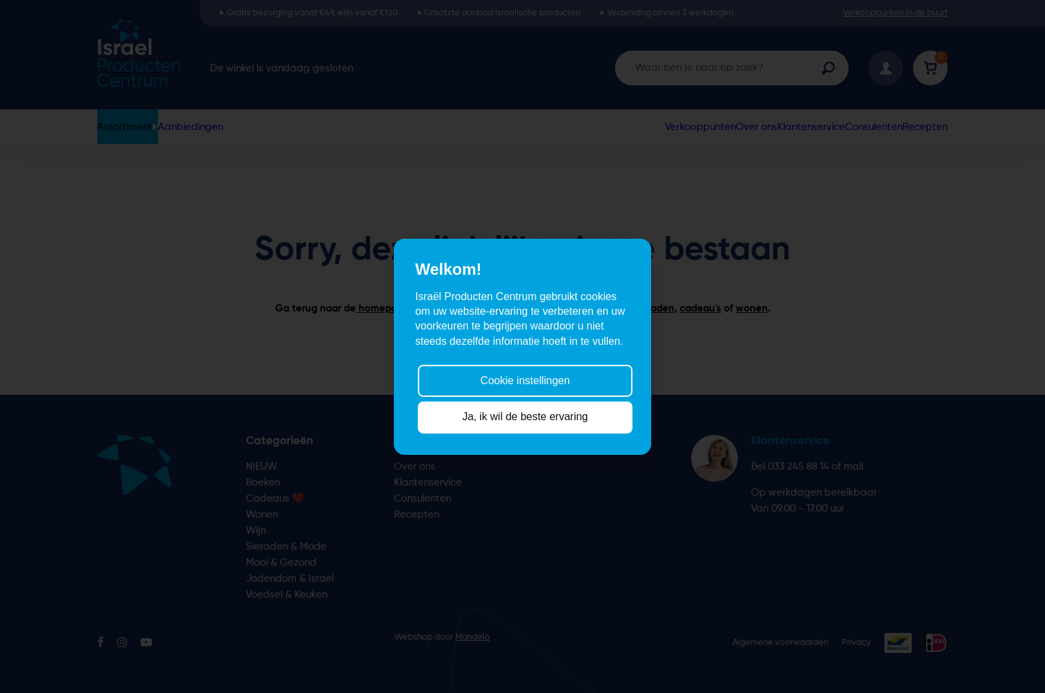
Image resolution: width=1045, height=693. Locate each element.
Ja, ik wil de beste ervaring (525, 416)
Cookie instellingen (525, 380)
